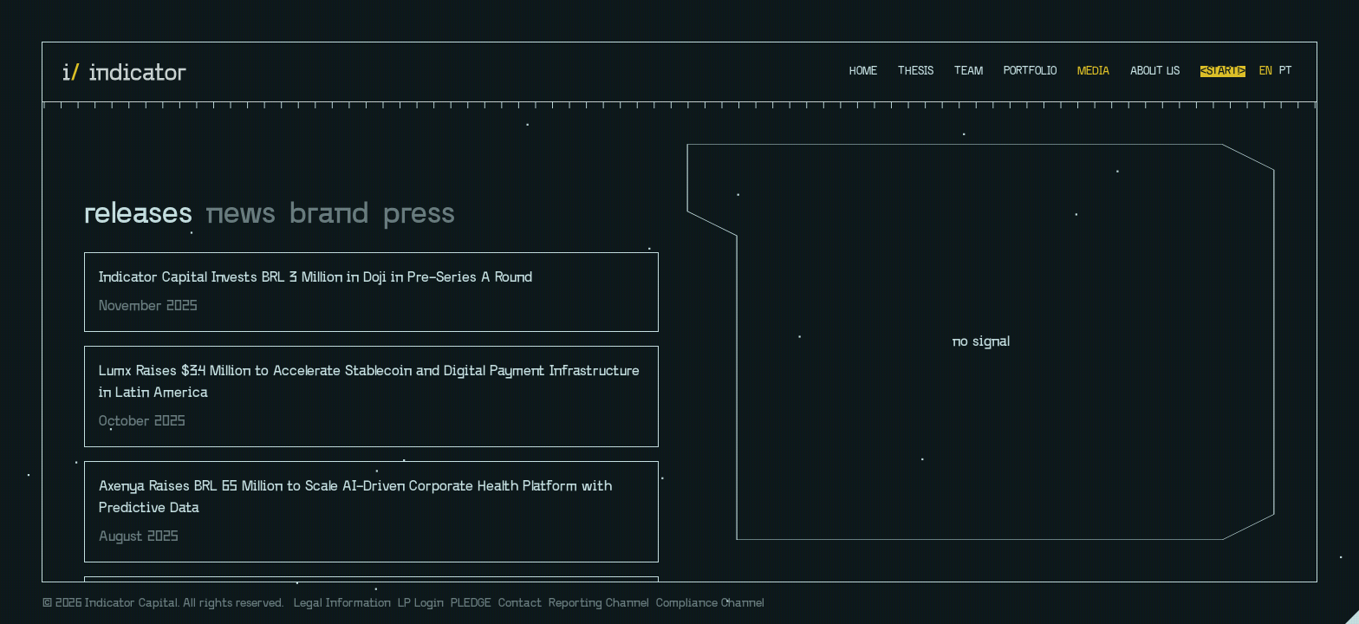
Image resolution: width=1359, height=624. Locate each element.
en (1265, 71)
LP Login (421, 603)
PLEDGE (471, 603)
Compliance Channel (710, 603)
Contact (520, 603)
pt (1285, 71)
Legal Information (342, 603)
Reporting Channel (599, 603)
